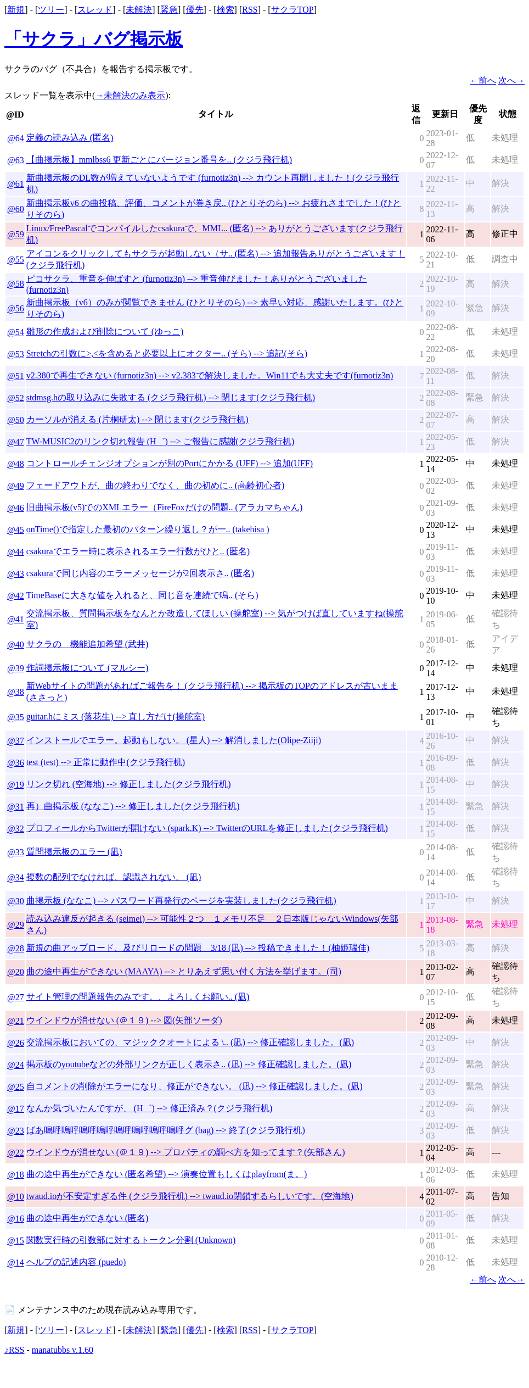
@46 (15, 507)
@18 (15, 1174)
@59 (15, 234)
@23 (15, 1130)
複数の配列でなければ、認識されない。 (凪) (113, 877)
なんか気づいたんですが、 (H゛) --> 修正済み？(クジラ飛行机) (149, 1108)
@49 (15, 485)
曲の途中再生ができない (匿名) (87, 1218)
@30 (15, 901)
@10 (15, 1196)
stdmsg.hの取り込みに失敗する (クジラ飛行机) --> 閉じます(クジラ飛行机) (170, 397)
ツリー (51, 9)
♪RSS (14, 1349)
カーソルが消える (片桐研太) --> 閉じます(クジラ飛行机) (137, 419)
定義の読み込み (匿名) (70, 137)
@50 (15, 420)
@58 (15, 283)
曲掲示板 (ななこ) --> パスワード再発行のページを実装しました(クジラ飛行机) (181, 900)
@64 (15, 138)
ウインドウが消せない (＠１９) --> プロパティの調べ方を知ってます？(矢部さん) (185, 1152)
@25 (15, 1086)
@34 (15, 877)
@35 (15, 717)
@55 (15, 259)
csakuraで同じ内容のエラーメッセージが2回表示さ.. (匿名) (140, 573)
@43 (15, 573)
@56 (15, 308)
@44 (15, 551)
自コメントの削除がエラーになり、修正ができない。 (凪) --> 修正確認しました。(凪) (194, 1086)
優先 (195, 9)
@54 (15, 332)
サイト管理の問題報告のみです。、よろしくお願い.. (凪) (138, 996)
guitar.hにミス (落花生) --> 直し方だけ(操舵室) (115, 716)
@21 (15, 1020)
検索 (225, 9)
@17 (15, 1108)
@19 (15, 784)
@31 (15, 806)
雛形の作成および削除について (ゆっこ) (105, 331)
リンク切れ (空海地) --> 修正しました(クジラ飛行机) (128, 784)
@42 (15, 595)
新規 (16, 9)
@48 (15, 464)
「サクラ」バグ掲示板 (93, 39)
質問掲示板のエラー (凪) (74, 851)
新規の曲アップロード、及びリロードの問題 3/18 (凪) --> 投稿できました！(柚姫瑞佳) (197, 947)
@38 (15, 691)
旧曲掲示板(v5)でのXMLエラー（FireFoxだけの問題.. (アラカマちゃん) (164, 507)
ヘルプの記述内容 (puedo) (76, 1262)
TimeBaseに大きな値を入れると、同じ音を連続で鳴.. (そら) (142, 595)
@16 (15, 1218)
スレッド (94, 9)
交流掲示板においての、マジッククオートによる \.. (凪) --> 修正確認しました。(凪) (190, 1042)
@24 (15, 1064)
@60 (15, 209)
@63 (15, 160)
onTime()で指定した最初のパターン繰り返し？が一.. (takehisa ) (147, 529)
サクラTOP (292, 9)
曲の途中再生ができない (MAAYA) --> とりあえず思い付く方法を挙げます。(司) (183, 971)
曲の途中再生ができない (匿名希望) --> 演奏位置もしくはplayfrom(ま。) (166, 1174)
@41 (15, 619)
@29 (15, 924)
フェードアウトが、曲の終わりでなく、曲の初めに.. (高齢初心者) (155, 485)
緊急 (169, 9)
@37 (15, 740)
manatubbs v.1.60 (62, 1349)
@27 (15, 997)
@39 (15, 668)
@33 (15, 852)
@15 (15, 1240)
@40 (15, 644)
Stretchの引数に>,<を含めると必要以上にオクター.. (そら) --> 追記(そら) (166, 353)
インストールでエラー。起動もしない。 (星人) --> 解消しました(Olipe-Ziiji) (173, 740)
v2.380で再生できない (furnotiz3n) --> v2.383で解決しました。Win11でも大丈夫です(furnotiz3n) (209, 375)
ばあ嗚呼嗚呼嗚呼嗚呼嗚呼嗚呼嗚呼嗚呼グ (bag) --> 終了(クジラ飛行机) (165, 1130)
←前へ (483, 80)
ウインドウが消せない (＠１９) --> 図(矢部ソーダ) (124, 1020)
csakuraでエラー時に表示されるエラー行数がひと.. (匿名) (138, 551)
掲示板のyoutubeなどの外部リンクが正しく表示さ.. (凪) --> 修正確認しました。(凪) (189, 1064)
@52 (15, 398)
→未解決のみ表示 (130, 95)
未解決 (139, 9)
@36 (15, 762)
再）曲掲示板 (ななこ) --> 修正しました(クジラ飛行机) (133, 806)
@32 (15, 828)
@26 (15, 1042)
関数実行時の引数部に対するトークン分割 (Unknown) (131, 1240)
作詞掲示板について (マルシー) (87, 667)
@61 (15, 183)
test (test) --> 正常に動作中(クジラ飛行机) (105, 762)
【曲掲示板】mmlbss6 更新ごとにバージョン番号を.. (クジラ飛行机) (159, 159)
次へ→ (511, 80)
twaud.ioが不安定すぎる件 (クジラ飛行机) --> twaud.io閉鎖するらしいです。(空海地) (189, 1196)
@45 (15, 529)
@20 (15, 972)
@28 (15, 948)
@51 (15, 376)
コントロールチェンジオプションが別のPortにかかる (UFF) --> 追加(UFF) (169, 463)
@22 (15, 1152)
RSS (249, 9)
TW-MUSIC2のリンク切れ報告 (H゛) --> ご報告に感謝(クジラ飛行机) (160, 441)
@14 (15, 1262)
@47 (15, 442)
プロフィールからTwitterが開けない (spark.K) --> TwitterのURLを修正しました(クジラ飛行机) (207, 828)
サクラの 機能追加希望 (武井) (87, 644)
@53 (15, 354)
